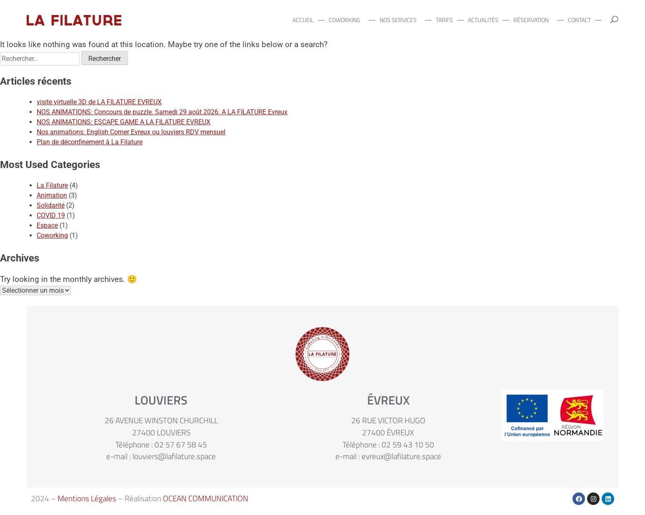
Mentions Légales (87, 498)
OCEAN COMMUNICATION (205, 498)
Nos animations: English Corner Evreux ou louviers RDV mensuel (131, 132)
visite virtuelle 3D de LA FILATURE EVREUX (99, 102)
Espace (47, 225)
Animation (52, 195)
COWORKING (347, 20)
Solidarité (51, 205)
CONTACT (579, 20)
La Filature (52, 185)
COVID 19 (51, 215)
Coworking (52, 235)
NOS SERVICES (400, 20)
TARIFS (444, 20)
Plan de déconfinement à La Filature (89, 142)
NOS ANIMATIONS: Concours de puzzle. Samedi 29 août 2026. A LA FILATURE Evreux (162, 112)
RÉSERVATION (533, 20)
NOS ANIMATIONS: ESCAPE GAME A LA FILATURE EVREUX (123, 122)
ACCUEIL (303, 20)
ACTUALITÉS (483, 20)
